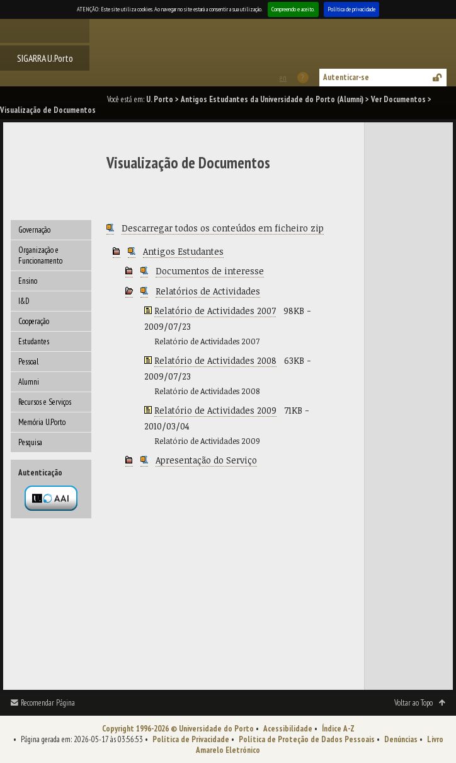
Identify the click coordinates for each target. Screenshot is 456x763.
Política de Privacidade (190, 739)
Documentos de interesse (210, 271)
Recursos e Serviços (44, 402)
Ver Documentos (398, 99)
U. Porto (159, 99)
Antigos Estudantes (183, 251)
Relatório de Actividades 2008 (215, 360)
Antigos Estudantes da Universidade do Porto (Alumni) (272, 99)
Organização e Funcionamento (40, 255)
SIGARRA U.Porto (45, 58)
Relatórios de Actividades (208, 291)
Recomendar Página (48, 702)
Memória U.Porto (42, 422)
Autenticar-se (346, 77)
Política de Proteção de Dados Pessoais (307, 739)
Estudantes (33, 341)
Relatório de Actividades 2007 (215, 311)
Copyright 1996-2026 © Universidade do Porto (178, 728)
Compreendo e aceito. (293, 9)
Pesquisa (30, 442)
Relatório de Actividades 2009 (215, 410)
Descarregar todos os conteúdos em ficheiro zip (223, 228)
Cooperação (33, 321)
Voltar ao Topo (413, 702)
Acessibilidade (287, 728)
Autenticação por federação (51, 498)
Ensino (27, 281)
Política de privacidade (351, 9)
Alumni (28, 381)
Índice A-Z (338, 728)
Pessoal (28, 361)
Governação (34, 229)
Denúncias (401, 739)
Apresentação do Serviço (206, 460)
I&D (24, 301)
